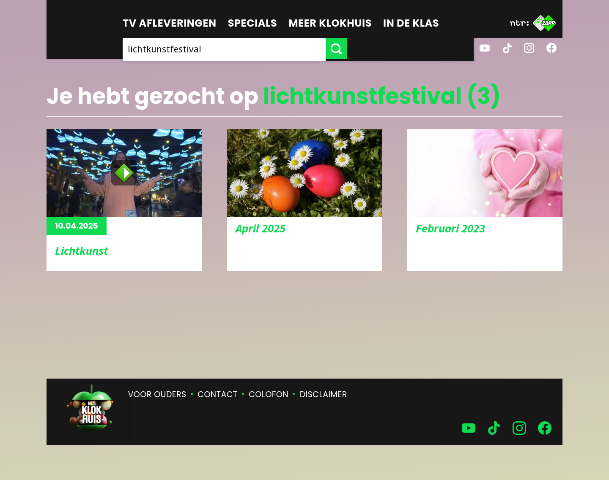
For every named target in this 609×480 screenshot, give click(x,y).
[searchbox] (288, 48)
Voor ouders (157, 394)
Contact (217, 394)
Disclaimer (323, 394)
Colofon (268, 394)
